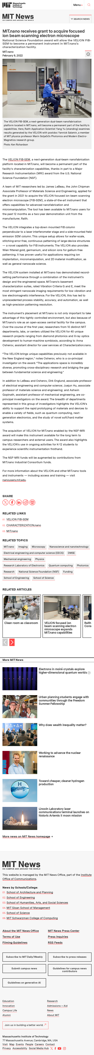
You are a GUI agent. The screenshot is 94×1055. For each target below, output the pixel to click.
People (29, 1044)
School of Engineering (16, 577)
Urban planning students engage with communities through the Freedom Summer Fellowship (64, 700)
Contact (50, 1044)
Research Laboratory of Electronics (24, 565)
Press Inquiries (58, 936)
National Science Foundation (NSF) (39, 571)
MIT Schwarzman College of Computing (32, 918)
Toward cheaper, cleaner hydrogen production (61, 782)
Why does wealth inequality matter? (62, 725)
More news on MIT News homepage (26, 836)
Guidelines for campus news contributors (70, 970)
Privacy (6, 1048)
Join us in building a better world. (25, 1025)
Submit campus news (24, 968)
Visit (5, 1044)
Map (11, 1044)
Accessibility (19, 1048)
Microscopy (38, 546)
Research (9, 571)
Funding (68, 571)
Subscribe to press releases (69, 956)
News (50, 1010)
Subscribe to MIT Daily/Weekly (24, 956)
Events (20, 1044)
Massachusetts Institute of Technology (25, 1036)
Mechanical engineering (17, 559)
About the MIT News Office (20, 930)
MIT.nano (12, 531)
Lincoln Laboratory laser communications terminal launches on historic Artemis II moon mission (64, 812)
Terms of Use (11, 936)
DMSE (71, 552)
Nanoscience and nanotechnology (69, 546)
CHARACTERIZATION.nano (23, 525)
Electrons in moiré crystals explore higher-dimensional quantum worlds (63, 670)
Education (8, 1001)
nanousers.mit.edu (14, 480)
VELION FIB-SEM (19, 159)
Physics (39, 559)
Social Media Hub (39, 1048)
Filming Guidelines (14, 942)
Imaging (23, 546)
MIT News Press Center (63, 930)
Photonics (83, 565)
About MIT (53, 1015)
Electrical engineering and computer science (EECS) (34, 552)
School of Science (43, 577)
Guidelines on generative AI (24, 982)
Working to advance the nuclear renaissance (60, 754)
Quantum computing (61, 565)
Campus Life (9, 1010)
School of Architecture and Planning (30, 892)
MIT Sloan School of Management (28, 907)
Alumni (6, 1015)
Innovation (8, 1005)
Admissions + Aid (57, 1005)
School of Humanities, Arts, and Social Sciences (37, 902)
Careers (39, 1044)
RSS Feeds (55, 942)
